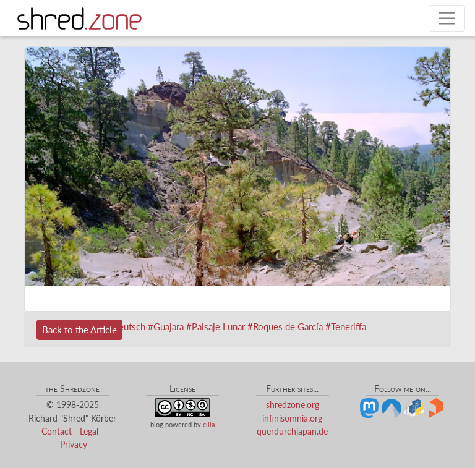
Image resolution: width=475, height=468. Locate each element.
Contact (56, 431)
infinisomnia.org (292, 418)
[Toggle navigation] (447, 18)
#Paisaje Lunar (215, 326)
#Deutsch (125, 326)
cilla (209, 424)
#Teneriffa (345, 326)
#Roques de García (285, 326)
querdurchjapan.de (292, 431)
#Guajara (166, 326)
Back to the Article (79, 329)
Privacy (73, 444)
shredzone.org (292, 404)
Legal (89, 431)
